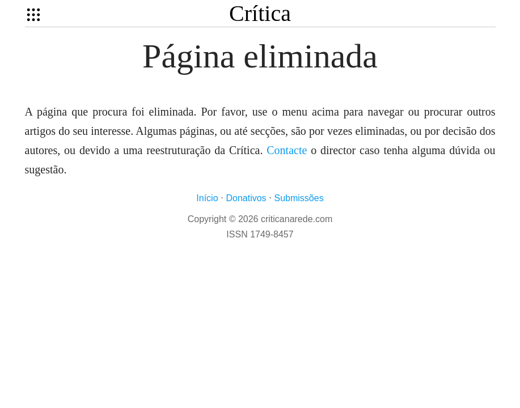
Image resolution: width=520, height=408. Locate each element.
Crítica (260, 13)
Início (207, 198)
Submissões (299, 198)
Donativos (246, 198)
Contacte (287, 150)
